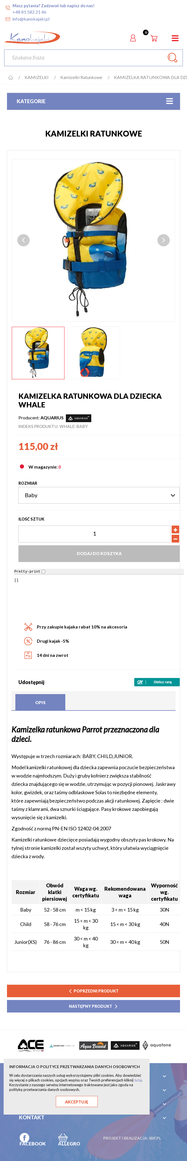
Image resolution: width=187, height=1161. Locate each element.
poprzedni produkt (93, 991)
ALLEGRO (69, 1144)
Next (163, 240)
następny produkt (93, 1006)
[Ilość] (94, 534)
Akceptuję (76, 1102)
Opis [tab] (40, 702)
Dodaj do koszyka (99, 553)
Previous (23, 240)
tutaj (138, 1080)
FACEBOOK (33, 1144)
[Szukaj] (93, 57)
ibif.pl (155, 1138)
